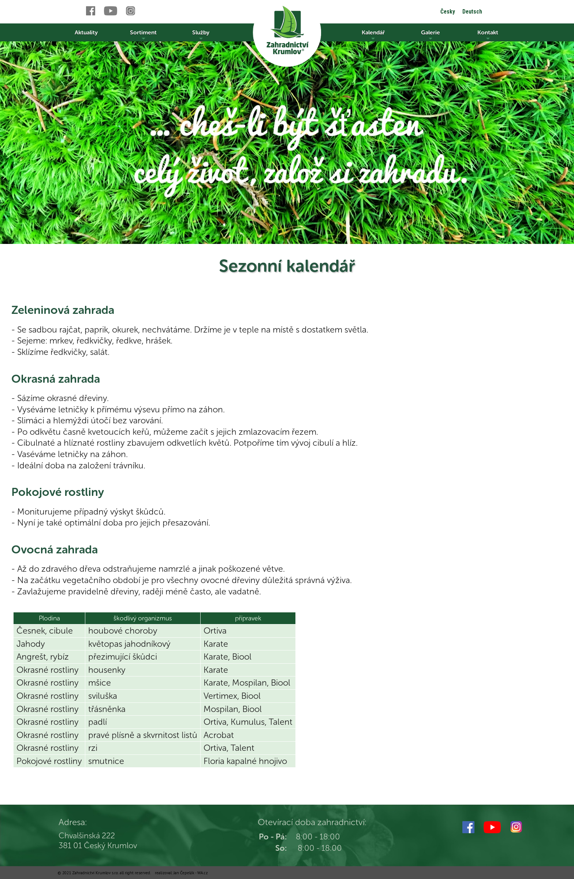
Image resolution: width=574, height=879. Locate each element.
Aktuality (86, 32)
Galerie (430, 35)
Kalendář (373, 35)
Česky (447, 11)
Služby (200, 35)
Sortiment (143, 35)
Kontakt (487, 35)
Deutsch (472, 11)
